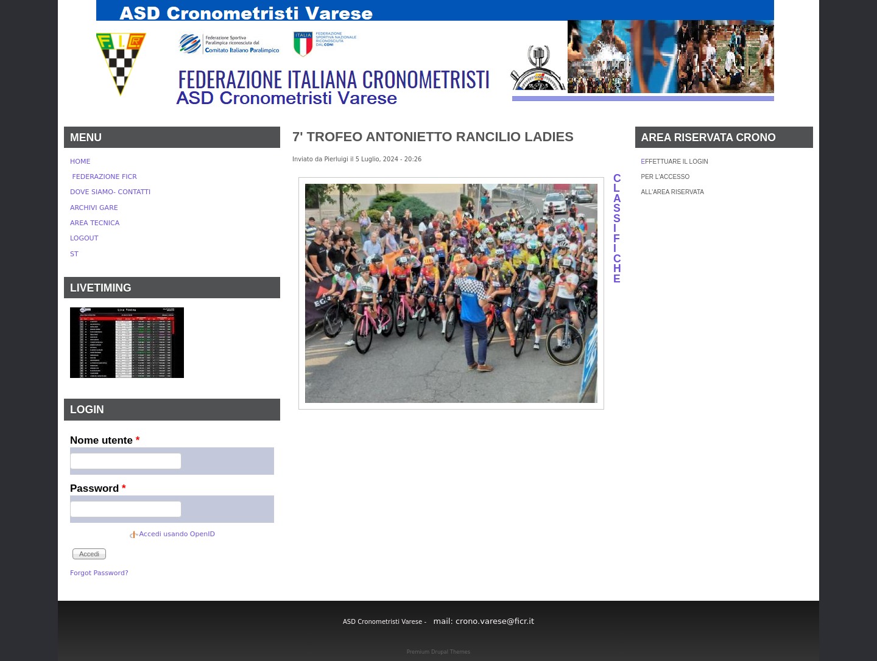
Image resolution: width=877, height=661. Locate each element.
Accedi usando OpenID (177, 534)
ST (74, 254)
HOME (80, 162)
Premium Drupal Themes (438, 652)
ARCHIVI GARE (94, 208)
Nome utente (104, 440)
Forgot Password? (99, 573)
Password (98, 488)
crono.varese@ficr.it (495, 621)
